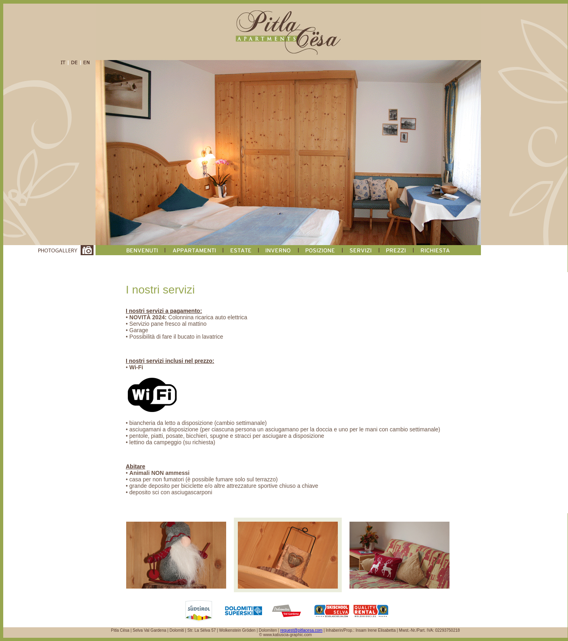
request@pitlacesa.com (301, 630)
